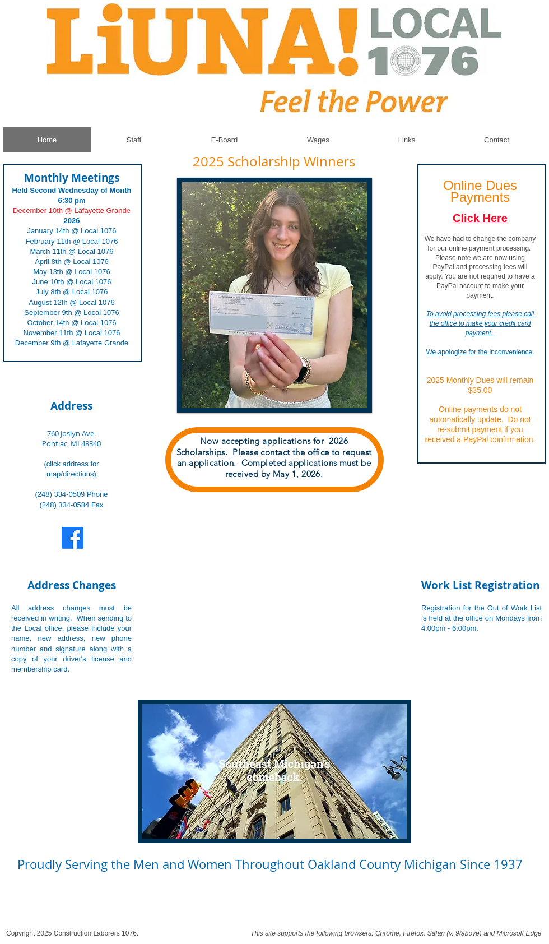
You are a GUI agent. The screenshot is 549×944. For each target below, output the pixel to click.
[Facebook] (72, 538)
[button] (274, 295)
